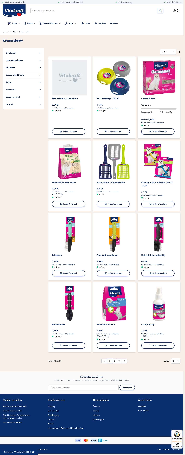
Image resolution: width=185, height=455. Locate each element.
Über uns (96, 406)
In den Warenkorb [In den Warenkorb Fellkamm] (68, 273)
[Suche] (160, 10)
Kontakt (50, 424)
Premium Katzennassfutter (12, 411)
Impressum (176, 449)
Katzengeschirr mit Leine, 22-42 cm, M (156, 184)
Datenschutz (167, 449)
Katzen (29, 23)
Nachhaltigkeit (98, 419)
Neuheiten (114, 23)
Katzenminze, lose (106, 324)
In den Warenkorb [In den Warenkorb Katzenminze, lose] (113, 345)
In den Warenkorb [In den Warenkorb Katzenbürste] (68, 345)
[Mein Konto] (174, 11)
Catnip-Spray (147, 324)
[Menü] (181, 431)
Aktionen (96, 415)
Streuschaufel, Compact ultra (111, 182)
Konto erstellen (143, 410)
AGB (159, 449)
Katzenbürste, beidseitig (153, 255)
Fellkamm (57, 255)
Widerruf (51, 419)
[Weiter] (124, 361)
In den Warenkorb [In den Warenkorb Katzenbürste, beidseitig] (158, 273)
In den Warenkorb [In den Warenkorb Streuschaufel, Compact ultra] (113, 204)
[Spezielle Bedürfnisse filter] (23, 75)
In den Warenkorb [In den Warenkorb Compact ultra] (158, 131)
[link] (104, 361)
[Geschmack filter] (23, 53)
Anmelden (142, 406)
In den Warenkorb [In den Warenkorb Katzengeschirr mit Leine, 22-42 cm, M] (158, 204)
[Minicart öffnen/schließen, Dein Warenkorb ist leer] (178, 11)
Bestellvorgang (53, 415)
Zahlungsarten (53, 411)
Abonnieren (127, 387)
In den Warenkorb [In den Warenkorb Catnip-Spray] (158, 345)
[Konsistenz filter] (23, 67)
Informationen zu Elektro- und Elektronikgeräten (65, 428)
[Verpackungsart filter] (23, 97)
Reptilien (100, 23)
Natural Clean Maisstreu (64, 182)
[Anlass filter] (23, 82)
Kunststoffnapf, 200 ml (108, 98)
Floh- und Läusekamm (107, 255)
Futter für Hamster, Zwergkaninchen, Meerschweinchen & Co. (16, 416)
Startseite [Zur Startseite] (6, 32)
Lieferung (51, 406)
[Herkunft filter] (23, 104)
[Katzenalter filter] (23, 89)
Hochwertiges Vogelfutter (12, 422)
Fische (85, 23)
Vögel (69, 23)
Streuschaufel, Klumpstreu (65, 98)
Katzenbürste (58, 324)
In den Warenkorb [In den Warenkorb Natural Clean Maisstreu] (68, 204)
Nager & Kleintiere (48, 23)
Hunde (12, 23)
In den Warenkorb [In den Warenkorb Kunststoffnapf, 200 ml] (113, 131)
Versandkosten (70, 108)
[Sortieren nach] (168, 51)
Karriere (96, 411)
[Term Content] (33, 451)
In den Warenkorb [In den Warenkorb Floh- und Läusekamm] (113, 273)
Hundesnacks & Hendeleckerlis (14, 406)
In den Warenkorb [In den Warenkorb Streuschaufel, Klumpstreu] (68, 131)
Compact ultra (148, 98)
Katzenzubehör (24, 32)
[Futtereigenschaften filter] (23, 60)
